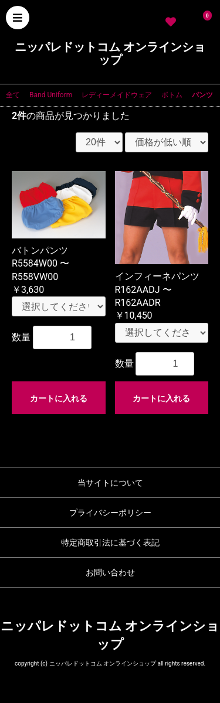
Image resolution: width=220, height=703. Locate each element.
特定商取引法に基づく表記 (110, 542)
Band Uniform (50, 95)
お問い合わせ (110, 572)
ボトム (171, 95)
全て (13, 95)
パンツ (202, 95)
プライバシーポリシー (110, 512)
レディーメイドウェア (117, 95)
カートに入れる (58, 398)
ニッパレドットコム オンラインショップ (110, 53)
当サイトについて (110, 482)
